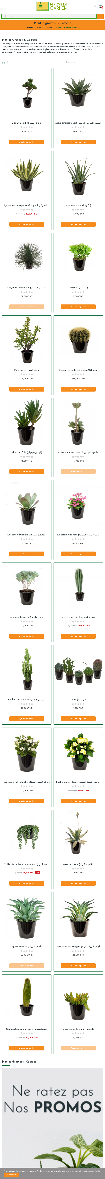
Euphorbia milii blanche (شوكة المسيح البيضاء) (27, 781)
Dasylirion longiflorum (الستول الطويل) (26, 287)
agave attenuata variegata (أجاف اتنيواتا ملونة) (78, 946)
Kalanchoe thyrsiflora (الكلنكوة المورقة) (26, 534)
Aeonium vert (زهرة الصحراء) (26, 122)
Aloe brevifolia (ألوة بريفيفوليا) (27, 452)
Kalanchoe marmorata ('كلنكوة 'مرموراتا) (78, 452)
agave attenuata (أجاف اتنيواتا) (27, 946)
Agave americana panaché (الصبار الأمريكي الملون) (27, 205)
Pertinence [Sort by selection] (83, 62)
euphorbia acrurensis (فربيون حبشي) (26, 699)
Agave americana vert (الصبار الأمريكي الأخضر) (78, 122)
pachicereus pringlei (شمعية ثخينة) (78, 617)
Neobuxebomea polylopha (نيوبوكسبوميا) (26, 1029)
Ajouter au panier (26, 142)
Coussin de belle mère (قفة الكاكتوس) (78, 370)
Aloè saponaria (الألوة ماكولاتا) (78, 864)
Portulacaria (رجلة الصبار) (26, 370)
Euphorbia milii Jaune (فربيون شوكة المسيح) (78, 781)
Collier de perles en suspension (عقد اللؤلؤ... (27, 864)
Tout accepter (11, 1175)
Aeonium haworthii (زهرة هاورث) (26, 617)
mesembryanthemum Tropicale (78, 1029)
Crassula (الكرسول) (78, 287)
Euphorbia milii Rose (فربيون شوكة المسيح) (78, 534)
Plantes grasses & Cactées (19, 1062)
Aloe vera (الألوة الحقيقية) (78, 205)
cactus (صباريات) (78, 699)
